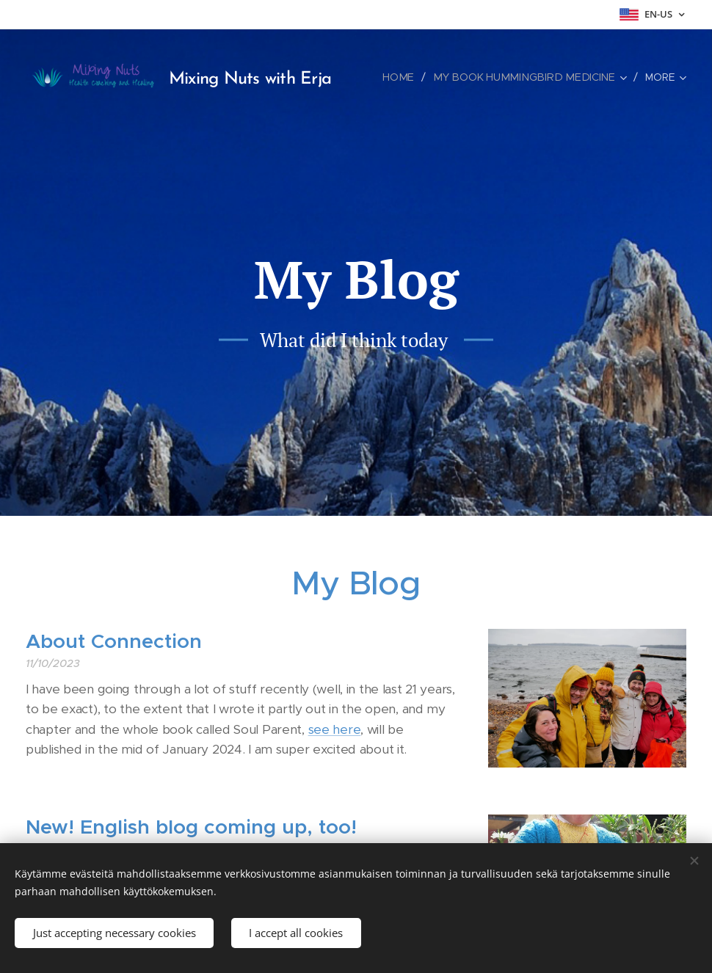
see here (334, 729)
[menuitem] (411, 77)
